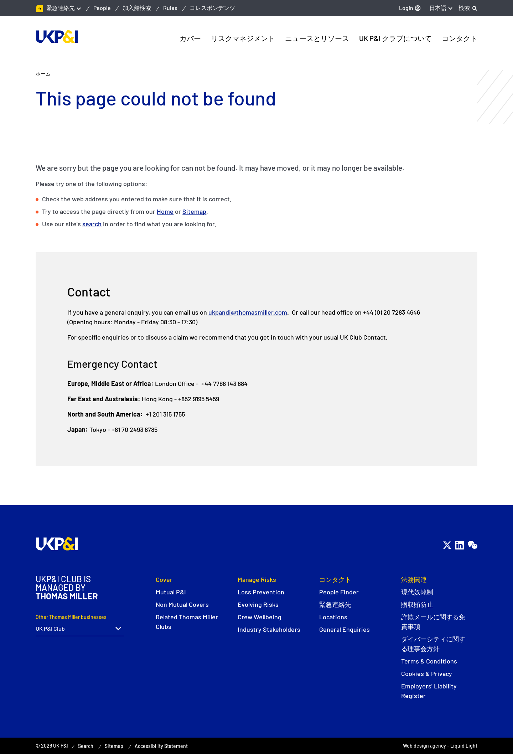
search (92, 224)
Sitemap (194, 211)
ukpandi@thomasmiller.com (247, 312)
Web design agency (425, 746)
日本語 (437, 7)
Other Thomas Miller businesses (71, 617)
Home (165, 211)
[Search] (467, 8)
